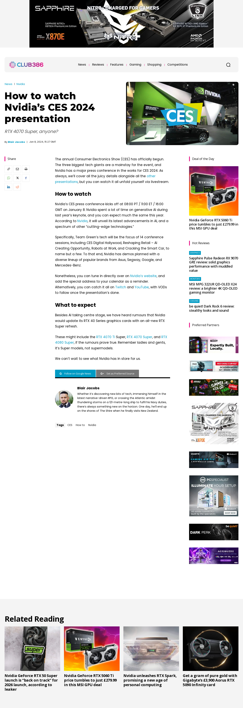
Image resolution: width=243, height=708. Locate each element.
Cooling (194, 301)
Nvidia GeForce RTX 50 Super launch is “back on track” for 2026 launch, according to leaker (31, 682)
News (9, 84)
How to (80, 425)
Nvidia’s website (143, 276)
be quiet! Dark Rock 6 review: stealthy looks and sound (211, 308)
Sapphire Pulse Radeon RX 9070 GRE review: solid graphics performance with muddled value (213, 264)
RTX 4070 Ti (105, 337)
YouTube (142, 287)
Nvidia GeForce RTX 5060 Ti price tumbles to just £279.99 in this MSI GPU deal (213, 224)
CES (69, 425)
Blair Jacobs (16, 142)
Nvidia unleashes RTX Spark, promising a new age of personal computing (150, 680)
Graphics (195, 252)
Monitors (195, 278)
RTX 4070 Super (139, 337)
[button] (228, 64)
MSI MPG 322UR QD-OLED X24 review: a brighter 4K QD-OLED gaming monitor (213, 288)
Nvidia (20, 84)
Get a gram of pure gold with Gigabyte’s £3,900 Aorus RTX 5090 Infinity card (210, 680)
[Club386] (26, 64)
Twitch (120, 287)
